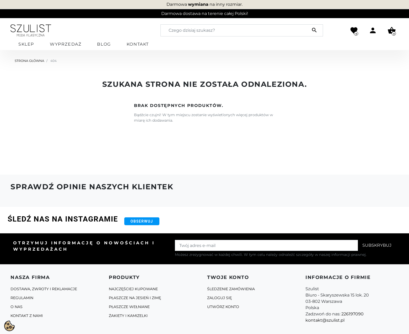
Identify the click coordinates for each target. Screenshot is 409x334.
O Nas (16, 306)
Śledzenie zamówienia (231, 289)
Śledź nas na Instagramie (63, 219)
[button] (392, 30)
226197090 (352, 313)
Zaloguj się (219, 297)
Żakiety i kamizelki (128, 315)
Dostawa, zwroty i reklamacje (43, 289)
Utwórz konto (223, 306)
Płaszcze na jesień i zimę (135, 297)
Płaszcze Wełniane (129, 306)
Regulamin (21, 297)
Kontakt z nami (26, 315)
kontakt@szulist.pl (325, 320)
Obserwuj (142, 221)
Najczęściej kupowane (133, 289)
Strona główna (29, 61)
